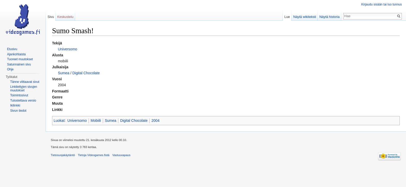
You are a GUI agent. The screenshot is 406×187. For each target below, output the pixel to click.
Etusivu (12, 49)
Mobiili (96, 120)
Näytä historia (329, 17)
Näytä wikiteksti (304, 17)
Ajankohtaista (16, 54)
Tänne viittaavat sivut (24, 82)
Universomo (67, 49)
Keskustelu (65, 17)
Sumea (63, 73)
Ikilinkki (15, 105)
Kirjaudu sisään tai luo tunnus (381, 4)
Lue (287, 17)
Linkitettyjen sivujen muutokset (23, 88)
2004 (155, 120)
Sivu (50, 17)
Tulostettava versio (23, 100)
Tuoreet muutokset (20, 59)
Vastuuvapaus (121, 155)
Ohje (10, 69)
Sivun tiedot (18, 110)
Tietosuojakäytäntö (63, 155)
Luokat (59, 120)
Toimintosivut (19, 95)
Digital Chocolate (86, 73)
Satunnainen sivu (19, 64)
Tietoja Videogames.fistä (94, 155)
